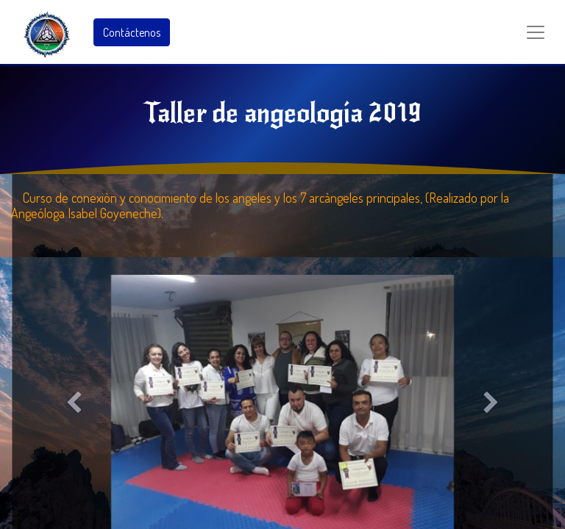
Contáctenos (131, 32)
